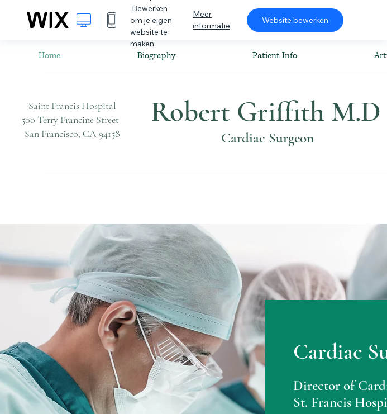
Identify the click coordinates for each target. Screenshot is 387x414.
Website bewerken (295, 20)
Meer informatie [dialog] (211, 20)
